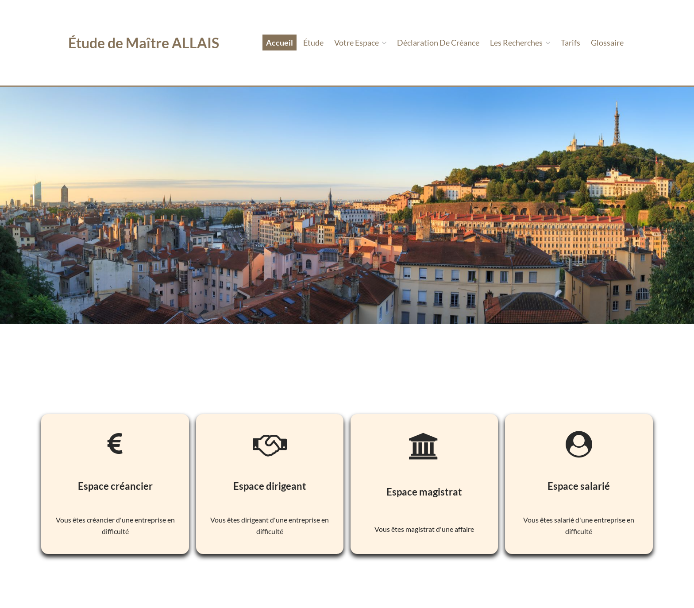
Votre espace (360, 42)
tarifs (570, 42)
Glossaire (607, 42)
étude (313, 42)
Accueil (279, 42)
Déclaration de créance (438, 42)
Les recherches (520, 42)
